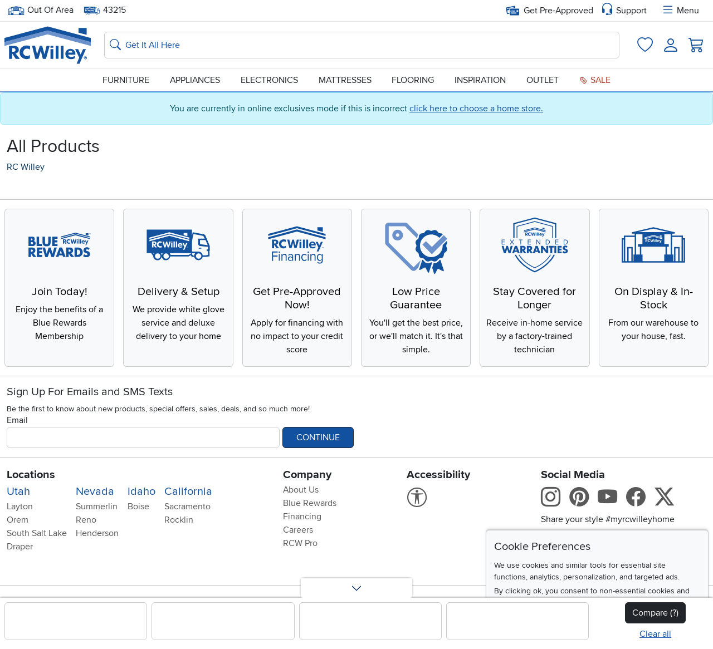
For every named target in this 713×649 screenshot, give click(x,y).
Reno (86, 519)
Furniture (125, 80)
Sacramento (187, 506)
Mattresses (345, 80)
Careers (298, 529)
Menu (680, 11)
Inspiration (480, 80)
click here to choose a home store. (476, 108)
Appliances (195, 80)
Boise (138, 506)
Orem (17, 519)
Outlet (542, 80)
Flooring (413, 80)
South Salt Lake (37, 533)
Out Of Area (40, 10)
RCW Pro (300, 543)
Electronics (269, 80)
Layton (20, 506)
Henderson (97, 533)
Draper (20, 546)
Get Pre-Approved (549, 10)
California (188, 491)
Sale (595, 80)
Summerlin (97, 506)
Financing (302, 516)
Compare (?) (655, 612)
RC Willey (26, 167)
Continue (318, 437)
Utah (18, 491)
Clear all (655, 634)
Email (17, 420)
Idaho (141, 491)
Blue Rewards (309, 503)
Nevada (95, 491)
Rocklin (178, 519)
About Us (301, 489)
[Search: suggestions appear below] (362, 45)
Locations (31, 474)
